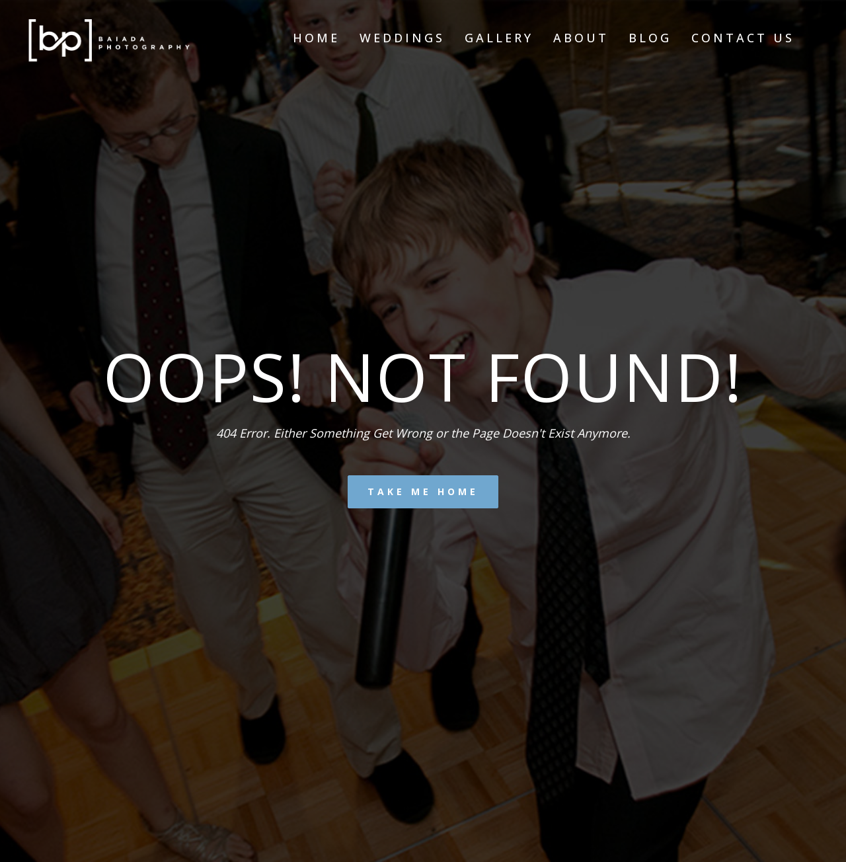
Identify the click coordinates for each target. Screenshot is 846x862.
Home (316, 38)
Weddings (402, 38)
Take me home (423, 491)
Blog (650, 38)
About (581, 38)
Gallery (499, 38)
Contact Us (742, 38)
